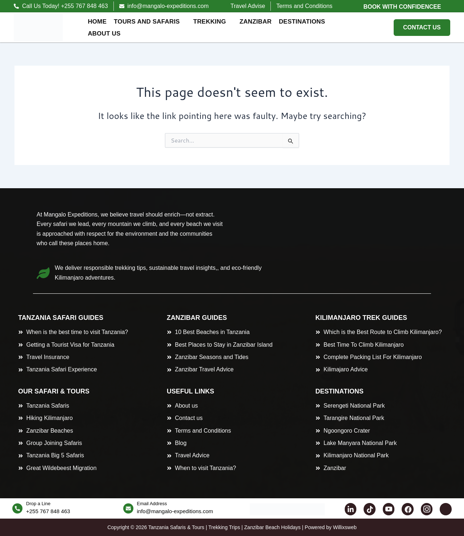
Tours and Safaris (150, 21)
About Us (107, 33)
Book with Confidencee (402, 7)
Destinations (305, 21)
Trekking (212, 21)
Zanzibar (256, 21)
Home (97, 21)
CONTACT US (422, 27)
